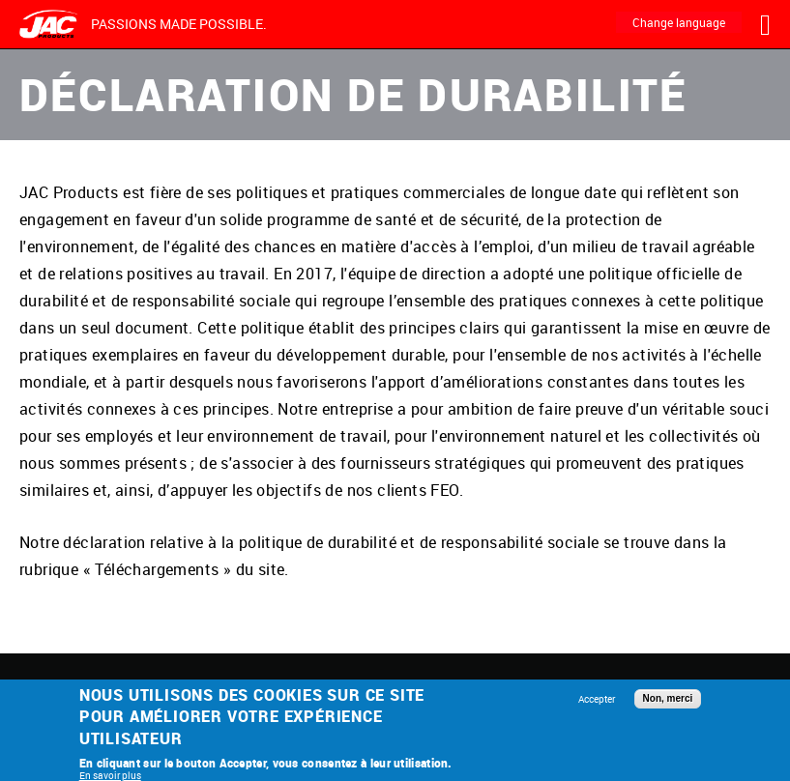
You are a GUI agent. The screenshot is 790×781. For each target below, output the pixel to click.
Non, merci (668, 698)
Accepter (596, 699)
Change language (678, 22)
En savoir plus (110, 775)
